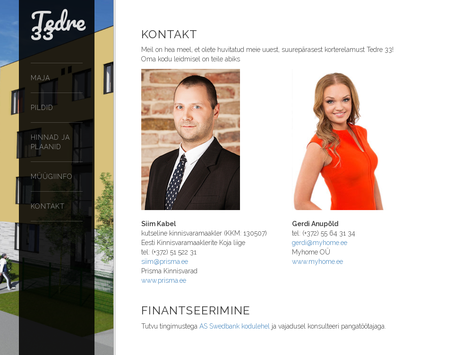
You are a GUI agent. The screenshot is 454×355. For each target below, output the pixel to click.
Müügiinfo (52, 176)
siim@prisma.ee (164, 261)
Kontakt (48, 206)
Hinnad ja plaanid (50, 142)
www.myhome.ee (317, 261)
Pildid (42, 107)
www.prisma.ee (163, 280)
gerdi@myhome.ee (319, 242)
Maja (40, 78)
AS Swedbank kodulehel (234, 326)
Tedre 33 (58, 28)
